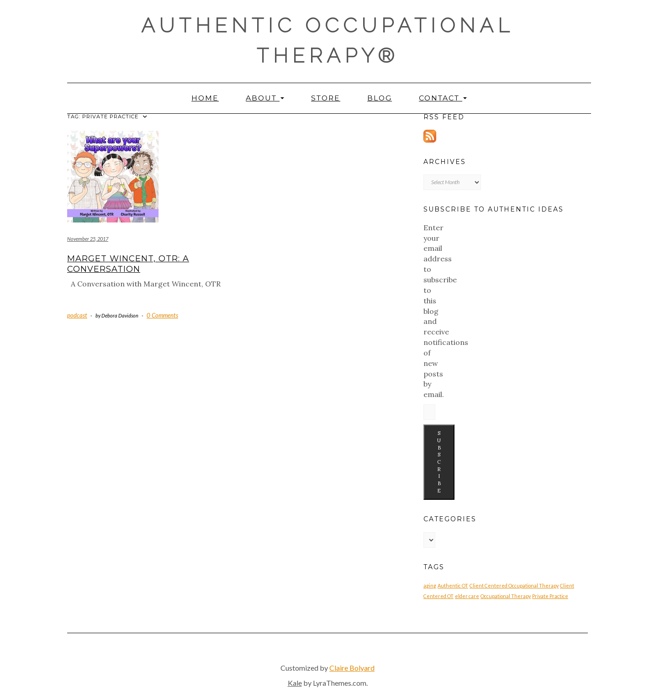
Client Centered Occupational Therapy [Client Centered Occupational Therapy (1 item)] (514, 585)
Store (325, 98)
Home (205, 98)
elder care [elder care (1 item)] (467, 596)
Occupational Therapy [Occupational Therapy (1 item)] (506, 596)
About (265, 98)
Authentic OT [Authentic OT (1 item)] (453, 585)
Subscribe (439, 462)
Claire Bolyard (352, 667)
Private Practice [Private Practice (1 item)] (550, 596)
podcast (77, 315)
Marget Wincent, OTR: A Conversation (128, 264)
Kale (295, 682)
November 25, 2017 (87, 239)
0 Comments (162, 315)
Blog (379, 98)
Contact (443, 98)
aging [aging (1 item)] (429, 585)
